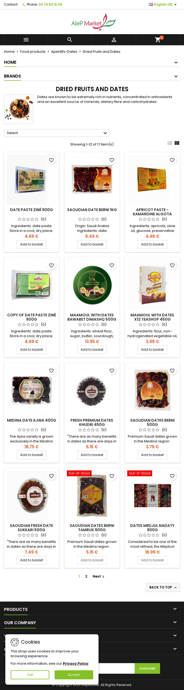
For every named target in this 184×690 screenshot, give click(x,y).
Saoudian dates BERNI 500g (152, 422)
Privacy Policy (75, 663)
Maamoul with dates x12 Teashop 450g (152, 317)
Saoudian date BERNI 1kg (92, 209)
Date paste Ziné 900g (31, 209)
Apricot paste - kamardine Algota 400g (152, 214)
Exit (30, 674)
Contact (11, 4)
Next (99, 576)
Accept (74, 674)
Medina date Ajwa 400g (31, 420)
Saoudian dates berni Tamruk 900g (92, 527)
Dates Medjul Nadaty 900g (152, 527)
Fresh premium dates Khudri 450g (92, 422)
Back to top (163, 587)
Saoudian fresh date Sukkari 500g (31, 527)
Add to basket (31, 244)
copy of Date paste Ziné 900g (31, 317)
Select (57, 133)
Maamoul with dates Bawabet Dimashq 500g (91, 317)
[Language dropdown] (163, 4)
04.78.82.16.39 (50, 4)
